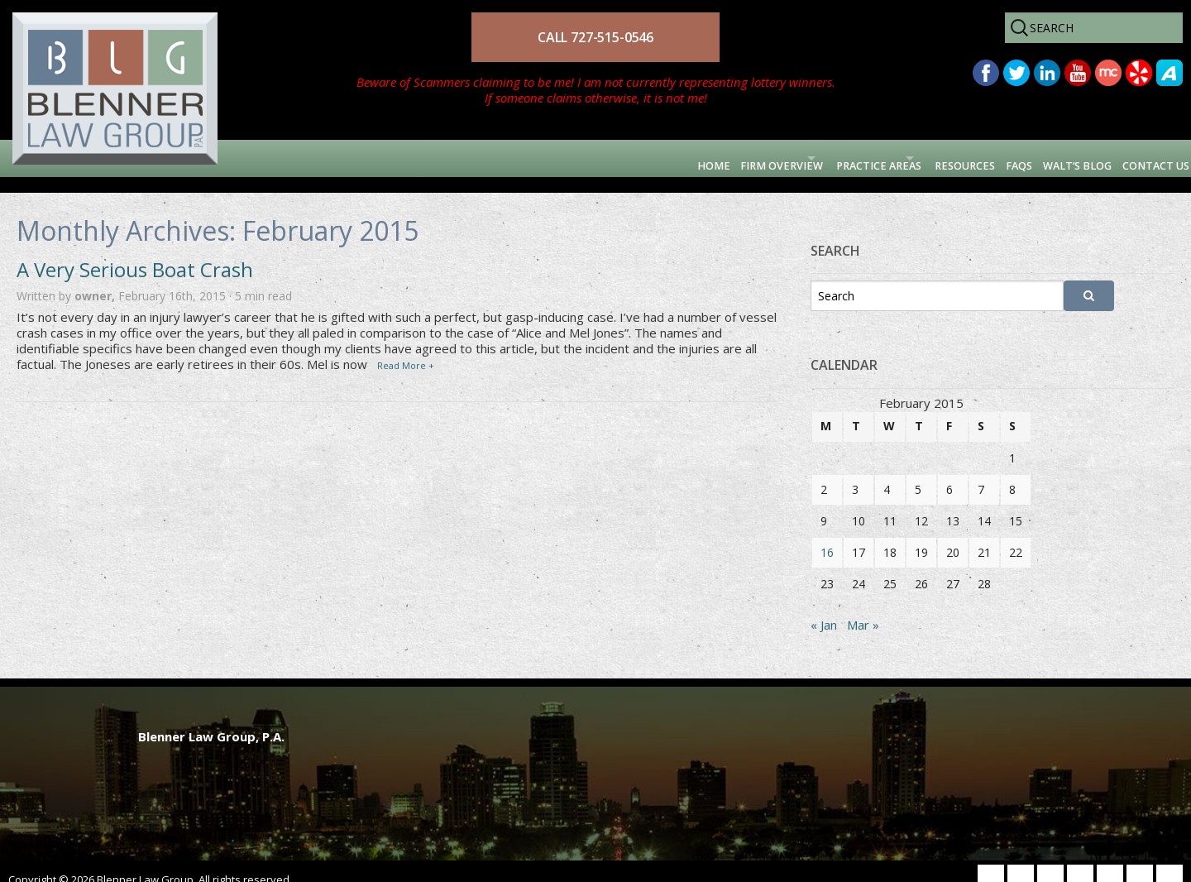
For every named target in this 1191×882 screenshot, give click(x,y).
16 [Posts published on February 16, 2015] (827, 536)
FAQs (944, 158)
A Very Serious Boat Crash (135, 253)
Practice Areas (737, 158)
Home (503, 158)
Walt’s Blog (1028, 158)
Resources (866, 158)
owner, (96, 279)
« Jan (824, 609)
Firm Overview (594, 158)
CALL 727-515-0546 (595, 37)
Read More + (405, 349)
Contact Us (1137, 158)
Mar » (863, 609)
